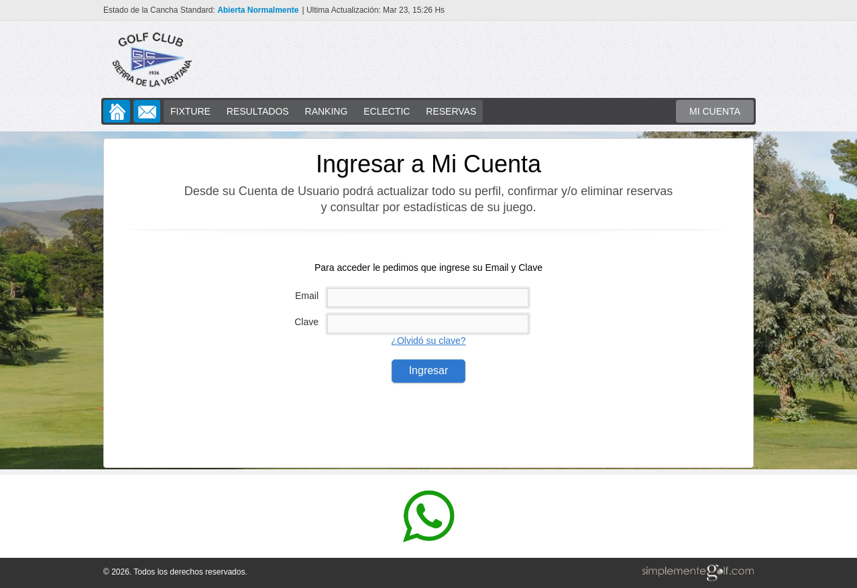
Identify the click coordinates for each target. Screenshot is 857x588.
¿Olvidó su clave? (428, 340)
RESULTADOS (258, 111)
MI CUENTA (714, 111)
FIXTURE (190, 111)
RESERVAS (451, 111)
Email (307, 295)
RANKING (326, 111)
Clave (306, 321)
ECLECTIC (386, 111)
